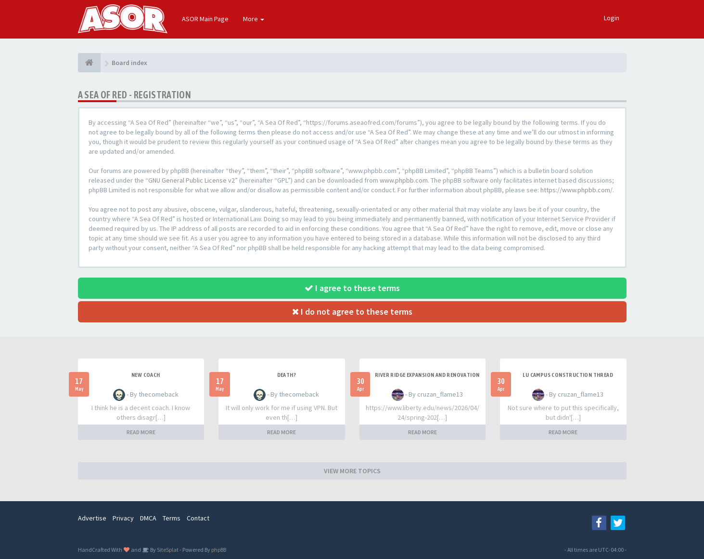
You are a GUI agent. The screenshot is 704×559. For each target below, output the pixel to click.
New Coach (145, 375)
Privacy (123, 518)
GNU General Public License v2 (191, 180)
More (253, 18)
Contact (198, 518)
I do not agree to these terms (352, 311)
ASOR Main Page (205, 18)
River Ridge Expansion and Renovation (427, 375)
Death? (286, 375)
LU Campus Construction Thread (568, 375)
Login (611, 17)
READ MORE (141, 432)
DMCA (148, 518)
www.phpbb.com (404, 180)
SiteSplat (167, 549)
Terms (171, 518)
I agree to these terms (352, 287)
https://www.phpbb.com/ (576, 190)
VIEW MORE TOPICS (352, 470)
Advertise (92, 518)
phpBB (218, 549)
